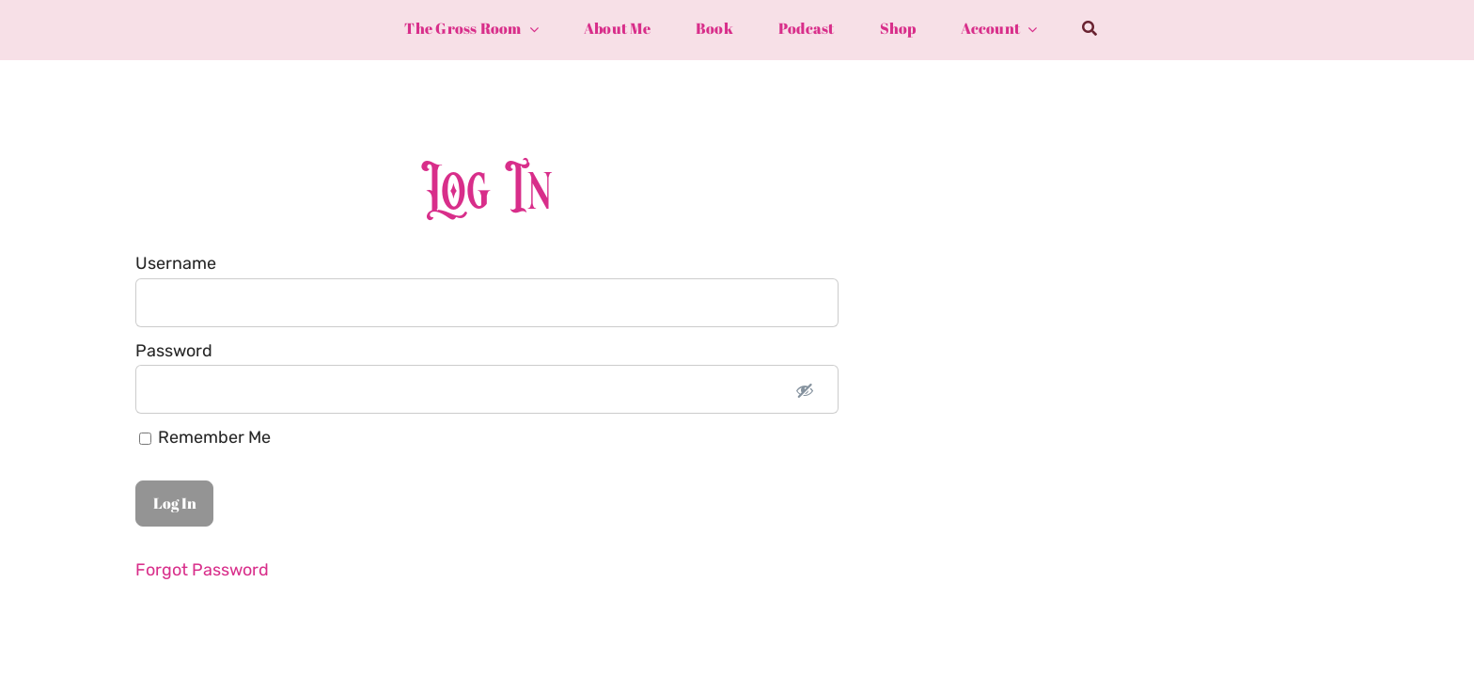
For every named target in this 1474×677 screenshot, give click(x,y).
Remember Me (205, 437)
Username (175, 263)
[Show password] (805, 389)
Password (173, 350)
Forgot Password (202, 569)
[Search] (1089, 29)
